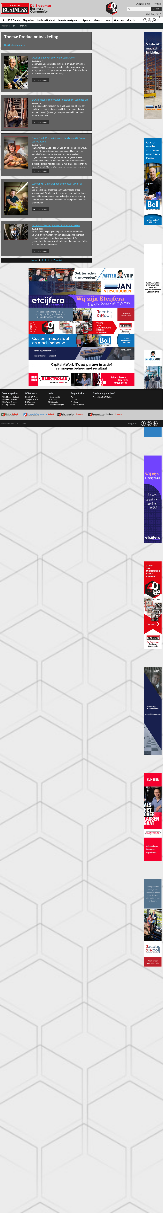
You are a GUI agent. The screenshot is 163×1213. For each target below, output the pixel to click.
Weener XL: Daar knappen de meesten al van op (57, 183)
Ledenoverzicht (54, 397)
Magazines (28, 20)
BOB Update (53, 402)
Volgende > (58, 260)
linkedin (155, 423)
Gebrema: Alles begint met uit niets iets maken (56, 225)
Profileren (157, 4)
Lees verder (42, 80)
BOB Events (13, 20)
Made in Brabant (46, 20)
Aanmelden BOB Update (102, 397)
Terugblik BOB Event (33, 400)
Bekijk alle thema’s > (14, 45)
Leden (108, 20)
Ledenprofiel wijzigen (56, 405)
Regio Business (26, 8)
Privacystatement (77, 405)
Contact (74, 400)
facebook (143, 423)
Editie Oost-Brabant (9, 400)
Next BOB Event (31, 397)
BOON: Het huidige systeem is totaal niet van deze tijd (60, 100)
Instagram (149, 423)
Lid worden (52, 400)
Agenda (87, 20)
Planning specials (8, 405)
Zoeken (156, 9)
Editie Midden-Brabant (10, 397)
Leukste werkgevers (68, 20)
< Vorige (34, 260)
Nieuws (98, 20)
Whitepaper (29, 405)
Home (3, 20)
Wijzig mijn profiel (143, 4)
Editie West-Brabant (9, 402)
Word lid (131, 20)
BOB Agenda (30, 402)
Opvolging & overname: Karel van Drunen (53, 57)
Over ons (119, 20)
